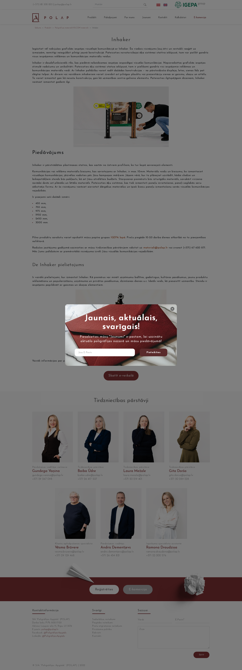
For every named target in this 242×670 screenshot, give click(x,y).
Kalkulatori (180, 17)
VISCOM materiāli (80, 28)
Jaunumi (146, 17)
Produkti (91, 17)
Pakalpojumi (110, 17)
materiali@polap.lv (155, 247)
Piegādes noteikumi (102, 623)
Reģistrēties (104, 589)
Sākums (38, 28)
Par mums (129, 17)
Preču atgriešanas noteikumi (107, 626)
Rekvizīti (96, 633)
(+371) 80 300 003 (43, 4)
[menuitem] (158, 5)
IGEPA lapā (118, 237)
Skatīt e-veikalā (121, 375)
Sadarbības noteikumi (103, 619)
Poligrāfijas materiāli (63, 28)
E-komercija (200, 17)
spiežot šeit (123, 361)
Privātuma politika (102, 629)
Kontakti (162, 17)
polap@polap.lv (63, 4)
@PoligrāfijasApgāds (55, 633)
